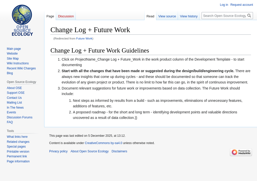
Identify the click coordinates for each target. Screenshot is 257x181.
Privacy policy (58, 151)
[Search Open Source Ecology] (227, 15)
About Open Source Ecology (89, 151)
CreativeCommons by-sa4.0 (103, 143)
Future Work (84, 38)
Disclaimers (119, 151)
